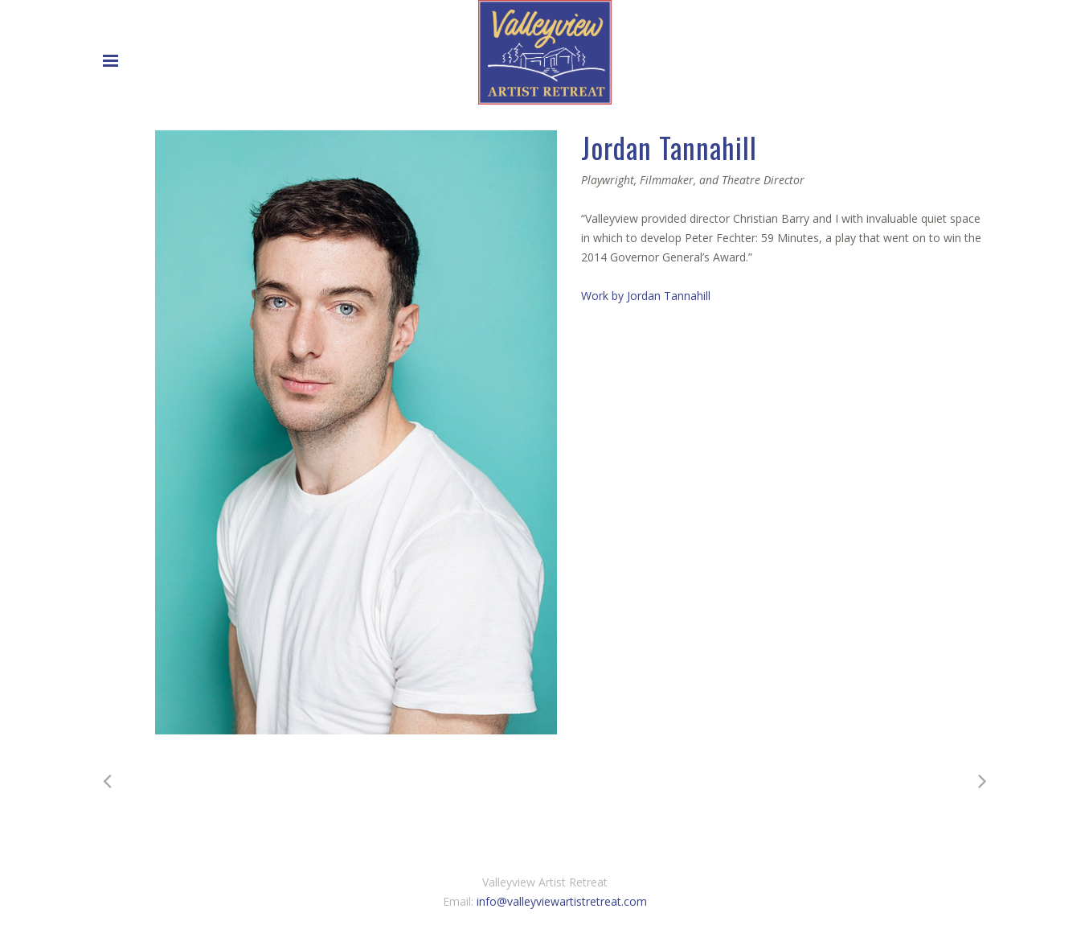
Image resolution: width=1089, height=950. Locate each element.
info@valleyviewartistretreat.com (562, 901)
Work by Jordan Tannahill (645, 295)
